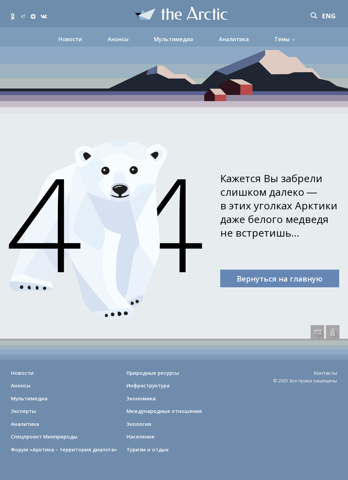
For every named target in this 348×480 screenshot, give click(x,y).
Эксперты (23, 410)
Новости (70, 39)
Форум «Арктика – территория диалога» (64, 449)
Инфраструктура (148, 385)
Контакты (325, 372)
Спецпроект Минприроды (44, 436)
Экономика (141, 398)
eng (329, 16)
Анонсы (118, 39)
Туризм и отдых (147, 449)
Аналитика (234, 39)
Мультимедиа (173, 39)
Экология (138, 423)
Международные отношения (164, 410)
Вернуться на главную (280, 278)
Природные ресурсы (152, 372)
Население (140, 436)
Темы (282, 39)
